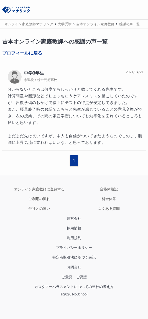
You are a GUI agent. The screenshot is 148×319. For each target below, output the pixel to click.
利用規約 (74, 238)
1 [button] (74, 160)
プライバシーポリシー (74, 248)
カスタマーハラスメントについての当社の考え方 (74, 287)
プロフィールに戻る (22, 53)
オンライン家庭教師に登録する (39, 189)
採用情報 (74, 228)
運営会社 (74, 218)
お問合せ (74, 267)
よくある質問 (109, 208)
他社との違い (39, 208)
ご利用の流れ (39, 199)
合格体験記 (109, 189)
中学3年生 (34, 73)
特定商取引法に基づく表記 (74, 257)
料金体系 (109, 199)
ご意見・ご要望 (74, 277)
